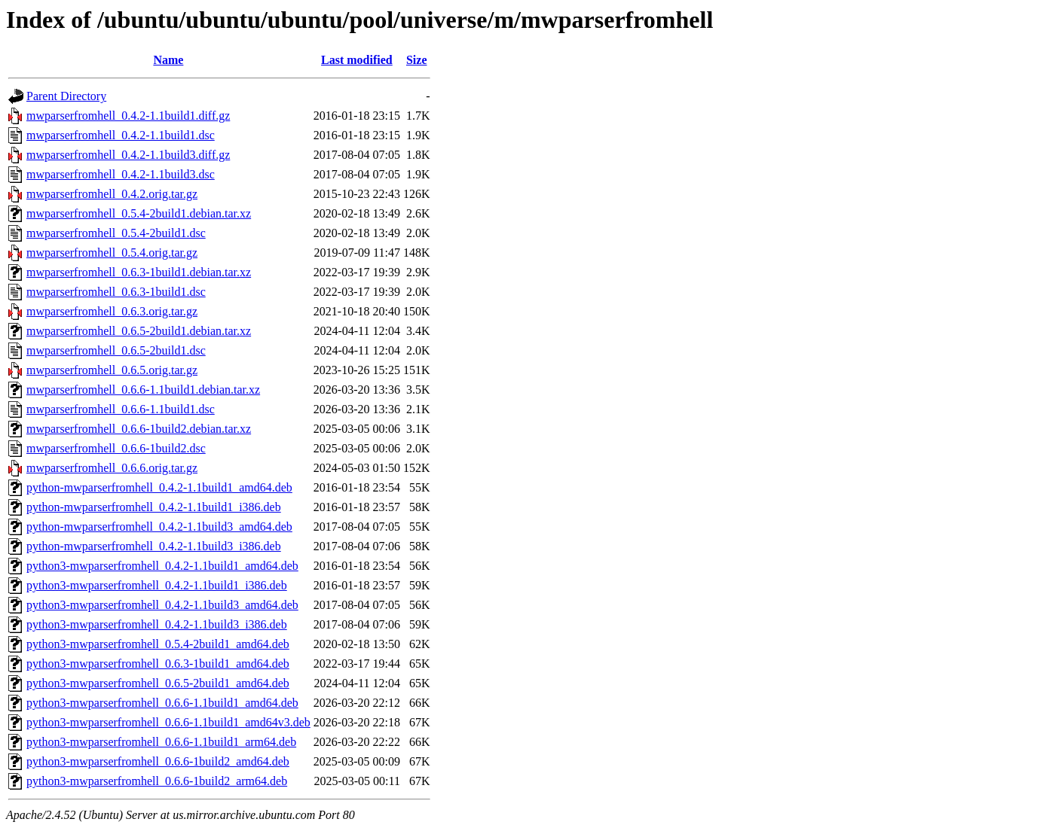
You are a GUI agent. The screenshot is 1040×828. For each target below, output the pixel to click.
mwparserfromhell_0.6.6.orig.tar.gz (111, 467)
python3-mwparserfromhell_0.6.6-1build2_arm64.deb (156, 781)
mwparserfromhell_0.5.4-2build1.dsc (116, 233)
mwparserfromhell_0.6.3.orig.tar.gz (111, 311)
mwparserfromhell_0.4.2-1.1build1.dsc (120, 135)
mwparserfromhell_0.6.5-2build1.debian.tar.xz (138, 330)
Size (416, 59)
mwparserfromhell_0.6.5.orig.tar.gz (111, 370)
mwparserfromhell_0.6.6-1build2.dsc (116, 448)
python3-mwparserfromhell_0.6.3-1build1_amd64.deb (157, 663)
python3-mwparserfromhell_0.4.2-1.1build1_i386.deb (156, 585)
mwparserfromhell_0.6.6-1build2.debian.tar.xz (138, 428)
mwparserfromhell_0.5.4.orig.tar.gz (111, 252)
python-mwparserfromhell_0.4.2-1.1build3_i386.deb (153, 546)
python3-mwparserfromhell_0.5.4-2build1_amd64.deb (157, 644)
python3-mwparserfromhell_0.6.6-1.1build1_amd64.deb (162, 702)
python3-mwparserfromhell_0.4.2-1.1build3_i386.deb (156, 624)
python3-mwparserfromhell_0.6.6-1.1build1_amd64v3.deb (168, 722)
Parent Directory (66, 96)
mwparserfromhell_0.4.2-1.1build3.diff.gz (128, 154)
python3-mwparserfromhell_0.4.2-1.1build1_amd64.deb (162, 565)
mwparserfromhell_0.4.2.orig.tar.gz (111, 193)
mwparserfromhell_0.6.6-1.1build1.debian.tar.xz (143, 389)
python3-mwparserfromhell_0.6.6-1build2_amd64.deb (157, 761)
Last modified (357, 59)
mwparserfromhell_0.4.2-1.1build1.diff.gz (128, 115)
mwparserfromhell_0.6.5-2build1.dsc (116, 350)
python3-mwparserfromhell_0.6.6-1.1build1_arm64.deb (161, 741)
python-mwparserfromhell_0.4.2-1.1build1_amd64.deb (159, 487)
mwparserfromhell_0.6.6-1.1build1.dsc (120, 409)
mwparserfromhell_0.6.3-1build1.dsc (116, 291)
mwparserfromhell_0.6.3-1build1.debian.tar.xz (138, 272)
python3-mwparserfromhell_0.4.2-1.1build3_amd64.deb (162, 604)
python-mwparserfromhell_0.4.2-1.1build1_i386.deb (153, 507)
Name (168, 59)
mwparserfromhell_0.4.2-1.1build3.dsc (120, 174)
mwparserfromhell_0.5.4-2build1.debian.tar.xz (138, 213)
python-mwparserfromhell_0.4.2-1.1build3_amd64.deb (159, 526)
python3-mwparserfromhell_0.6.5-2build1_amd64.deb (157, 683)
